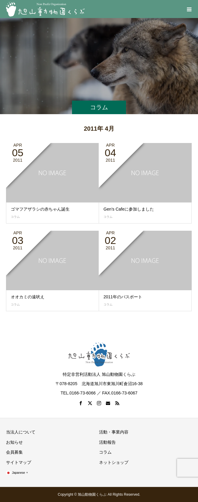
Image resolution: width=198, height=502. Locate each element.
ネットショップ (113, 462)
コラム (15, 216)
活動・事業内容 (113, 432)
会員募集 (14, 452)
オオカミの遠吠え (27, 296)
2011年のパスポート (123, 296)
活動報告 (107, 442)
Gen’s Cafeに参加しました (129, 209)
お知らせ (14, 442)
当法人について (20, 432)
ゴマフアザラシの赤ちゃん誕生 (40, 209)
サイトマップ (18, 462)
